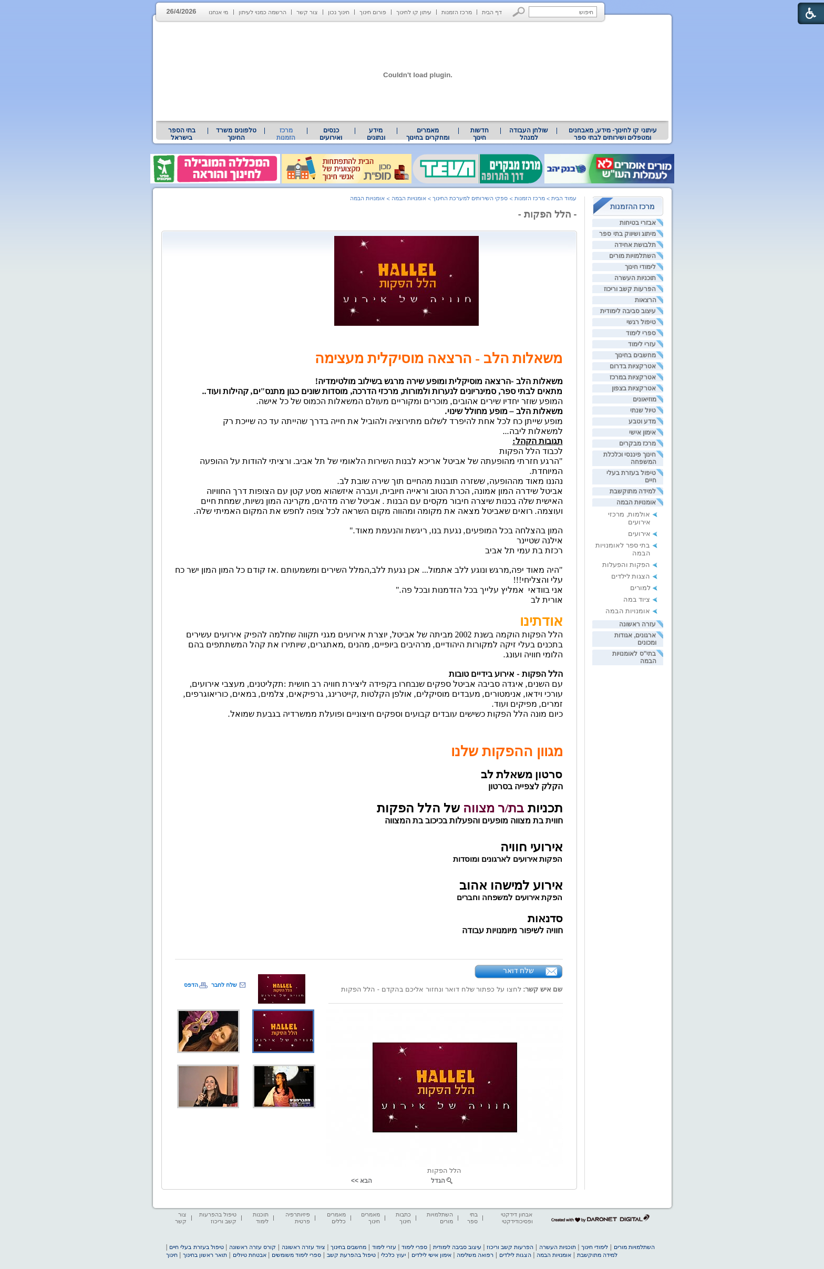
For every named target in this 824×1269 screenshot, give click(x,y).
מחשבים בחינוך (635, 355)
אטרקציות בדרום (633, 366)
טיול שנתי (643, 410)
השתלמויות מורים (632, 256)
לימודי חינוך (640, 267)
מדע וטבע (642, 421)
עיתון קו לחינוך (413, 12)
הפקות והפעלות (626, 565)
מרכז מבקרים (637, 443)
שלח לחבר (224, 985)
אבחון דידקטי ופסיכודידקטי (516, 1217)
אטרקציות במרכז (633, 377)
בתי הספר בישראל (181, 134)
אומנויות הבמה (636, 502)
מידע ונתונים (376, 134)
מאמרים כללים (336, 1217)
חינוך (172, 1255)
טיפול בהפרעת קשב (351, 1255)
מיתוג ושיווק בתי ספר (627, 234)
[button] (519, 11)
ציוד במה (637, 599)
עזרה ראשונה (637, 624)
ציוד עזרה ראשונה (303, 1247)
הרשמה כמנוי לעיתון (262, 12)
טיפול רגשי (641, 322)
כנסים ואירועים (331, 134)
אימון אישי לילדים (431, 1255)
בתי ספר (472, 1217)
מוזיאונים (644, 399)
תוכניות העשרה (635, 278)
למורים (640, 588)
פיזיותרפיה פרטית (297, 1217)
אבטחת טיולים (249, 1255)
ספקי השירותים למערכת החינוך (470, 198)
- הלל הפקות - (547, 214)
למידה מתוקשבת (633, 491)
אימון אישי (642, 432)
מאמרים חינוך (370, 1217)
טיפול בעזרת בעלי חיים (196, 1247)
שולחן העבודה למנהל (528, 134)
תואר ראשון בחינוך (205, 1255)
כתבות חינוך (403, 1217)
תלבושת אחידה (635, 245)
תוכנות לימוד (261, 1217)
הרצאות (645, 300)
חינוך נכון (338, 12)
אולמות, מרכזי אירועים (629, 518)
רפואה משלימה (475, 1255)
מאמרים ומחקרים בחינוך (427, 134)
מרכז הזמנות (456, 12)
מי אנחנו (218, 12)
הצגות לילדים (631, 576)
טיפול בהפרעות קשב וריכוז (217, 1217)
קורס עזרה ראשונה (252, 1247)
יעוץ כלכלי (393, 1255)
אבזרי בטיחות (638, 222)
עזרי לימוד (642, 344)
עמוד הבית (563, 198)
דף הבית (492, 12)
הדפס (191, 985)
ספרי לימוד (641, 333)
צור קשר (307, 12)
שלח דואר (518, 970)
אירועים (639, 534)
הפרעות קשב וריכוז (630, 289)
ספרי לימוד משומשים (296, 1255)
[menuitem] (612, 134)
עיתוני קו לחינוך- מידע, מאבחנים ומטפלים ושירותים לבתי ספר (613, 134)
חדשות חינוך (479, 134)
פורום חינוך (372, 12)
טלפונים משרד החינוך (236, 134)
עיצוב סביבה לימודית (628, 311)
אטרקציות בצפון (634, 388)
